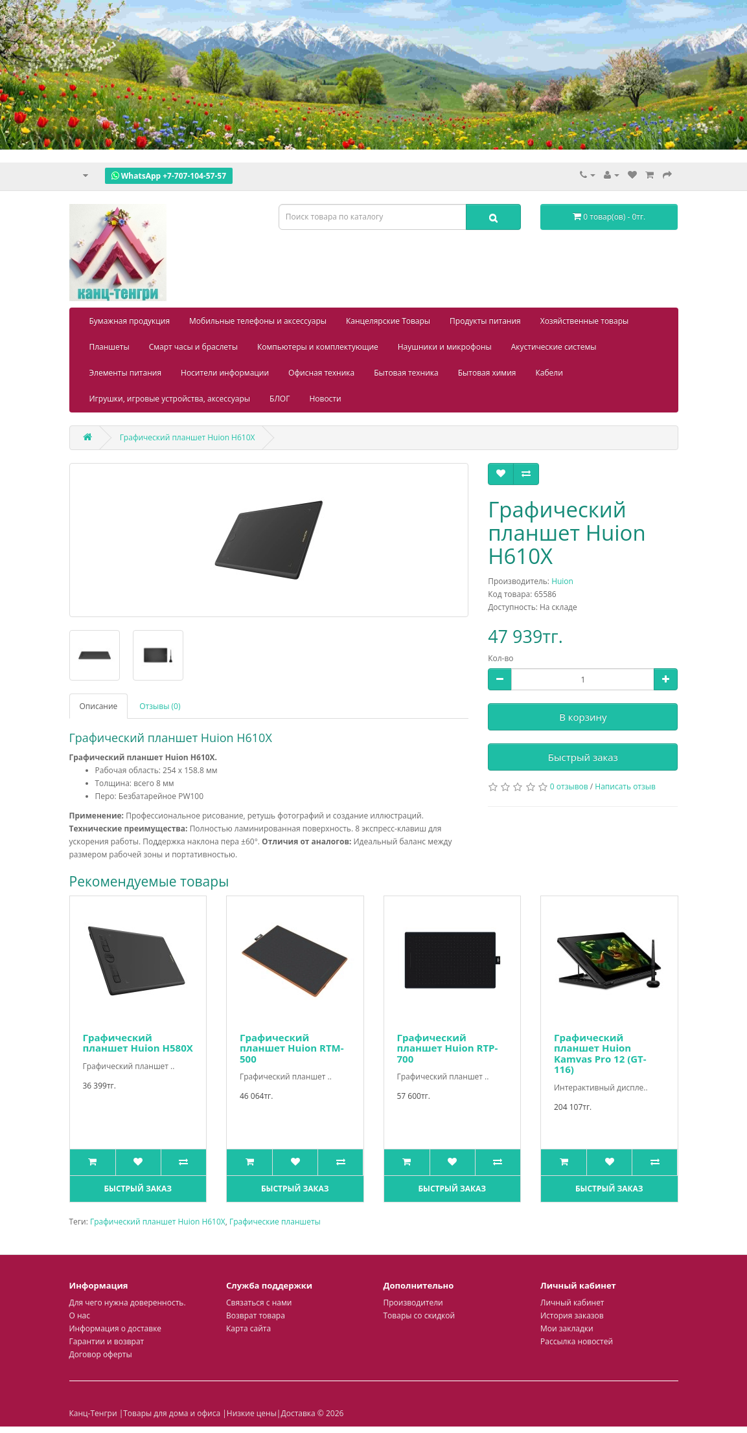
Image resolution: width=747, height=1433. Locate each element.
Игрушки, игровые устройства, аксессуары (170, 398)
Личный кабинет (572, 1302)
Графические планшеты (275, 1221)
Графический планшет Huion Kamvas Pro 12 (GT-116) (600, 1053)
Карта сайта (248, 1328)
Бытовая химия (487, 372)
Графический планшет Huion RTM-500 (292, 1048)
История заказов (572, 1315)
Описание (99, 706)
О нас (79, 1315)
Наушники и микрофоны (445, 346)
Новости (325, 398)
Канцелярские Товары (388, 320)
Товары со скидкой (419, 1315)
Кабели (548, 372)
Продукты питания (485, 320)
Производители (413, 1302)
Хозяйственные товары (584, 320)
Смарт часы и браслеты (193, 346)
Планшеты (109, 346)
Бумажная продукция (129, 320)
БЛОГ (280, 398)
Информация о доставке (115, 1328)
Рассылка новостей (576, 1341)
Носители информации (225, 372)
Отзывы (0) (159, 706)
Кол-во (500, 658)
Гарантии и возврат (106, 1341)
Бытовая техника (406, 372)
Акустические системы (554, 346)
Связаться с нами (259, 1302)
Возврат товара (255, 1315)
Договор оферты (100, 1354)
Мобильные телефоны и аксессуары (258, 320)
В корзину (582, 716)
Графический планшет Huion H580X (138, 1043)
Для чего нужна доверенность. (127, 1302)
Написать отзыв (625, 786)
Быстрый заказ (583, 756)
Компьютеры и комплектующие (317, 346)
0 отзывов (569, 786)
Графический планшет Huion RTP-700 (447, 1048)
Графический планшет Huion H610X (157, 1221)
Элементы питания (125, 372)
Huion (562, 581)
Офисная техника (321, 372)
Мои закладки (566, 1328)
